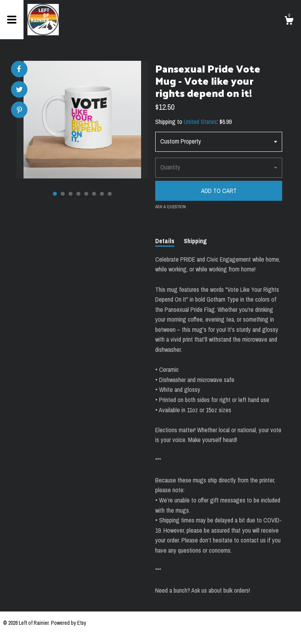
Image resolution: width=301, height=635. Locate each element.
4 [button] (78, 194)
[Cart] (289, 21)
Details (164, 241)
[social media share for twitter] (19, 90)
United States (200, 121)
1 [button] (55, 194)
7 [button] (102, 194)
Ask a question (170, 206)
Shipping (195, 241)
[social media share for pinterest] (19, 111)
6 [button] (94, 194)
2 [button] (63, 194)
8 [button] (110, 194)
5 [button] (86, 194)
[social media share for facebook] (19, 69)
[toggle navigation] (12, 19)
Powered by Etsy (68, 622)
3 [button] (71, 194)
